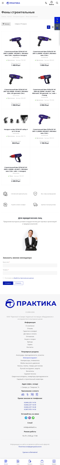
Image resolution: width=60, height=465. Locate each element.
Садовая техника (30, 374)
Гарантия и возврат (30, 331)
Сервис (30, 344)
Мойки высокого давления (30, 363)
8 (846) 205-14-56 (30, 402)
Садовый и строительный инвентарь (30, 379)
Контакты (30, 347)
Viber (29, 418)
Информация (30, 322)
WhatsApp (33, 418)
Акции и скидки (30, 339)
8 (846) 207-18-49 (30, 405)
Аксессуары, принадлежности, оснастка (30, 355)
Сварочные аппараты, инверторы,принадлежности (30, 376)
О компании (30, 326)
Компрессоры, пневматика (30, 360)
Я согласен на (19, 278)
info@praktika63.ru (30, 427)
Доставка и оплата (30, 334)
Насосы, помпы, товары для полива (30, 366)
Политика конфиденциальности (30, 447)
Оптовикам (30, 336)
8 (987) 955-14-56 (30, 409)
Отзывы (30, 328)
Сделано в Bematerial (30, 452)
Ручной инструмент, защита (30, 368)
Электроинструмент (30, 358)
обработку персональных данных (23, 278)
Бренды (30, 342)
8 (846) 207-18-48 (30, 407)
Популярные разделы (30, 352)
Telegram (26, 418)
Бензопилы (30, 371)
